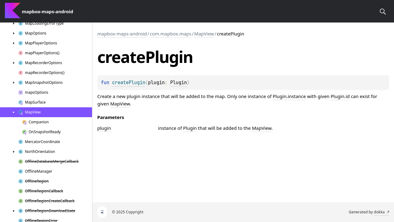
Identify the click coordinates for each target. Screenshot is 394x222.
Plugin (178, 83)
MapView (204, 34)
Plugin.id (340, 96)
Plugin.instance (289, 96)
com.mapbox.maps (170, 34)
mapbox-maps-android (122, 34)
